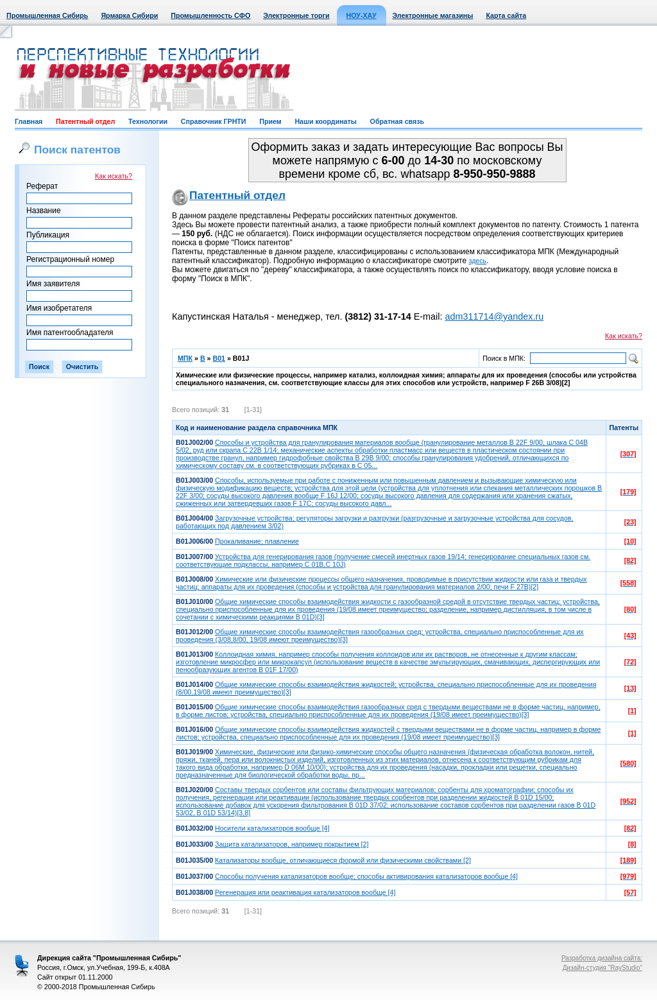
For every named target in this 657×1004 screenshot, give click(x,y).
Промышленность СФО (210, 15)
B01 (218, 358)
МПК (185, 358)
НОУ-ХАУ (361, 15)
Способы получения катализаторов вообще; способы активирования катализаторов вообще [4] (366, 876)
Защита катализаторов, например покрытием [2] (291, 844)
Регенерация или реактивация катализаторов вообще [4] (305, 892)
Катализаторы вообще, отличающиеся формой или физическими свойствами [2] (343, 860)
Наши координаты (325, 121)
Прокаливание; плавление (257, 541)
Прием (270, 121)
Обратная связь (397, 121)
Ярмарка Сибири (129, 15)
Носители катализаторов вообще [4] (272, 828)
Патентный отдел (85, 121)
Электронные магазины (433, 15)
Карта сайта (506, 15)
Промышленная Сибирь (47, 15)
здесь (478, 260)
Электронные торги (296, 15)
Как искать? (113, 176)
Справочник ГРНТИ (213, 121)
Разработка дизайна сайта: (601, 958)
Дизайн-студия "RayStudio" (602, 967)
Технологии (147, 121)
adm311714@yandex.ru (494, 316)
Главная (28, 121)
